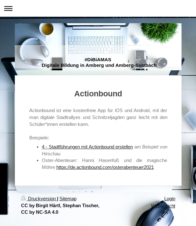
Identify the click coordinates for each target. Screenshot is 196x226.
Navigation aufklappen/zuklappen (98, 8)
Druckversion (39, 198)
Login (169, 198)
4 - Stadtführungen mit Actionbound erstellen (87, 146)
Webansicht (163, 205)
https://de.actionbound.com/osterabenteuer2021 (105, 167)
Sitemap (67, 198)
